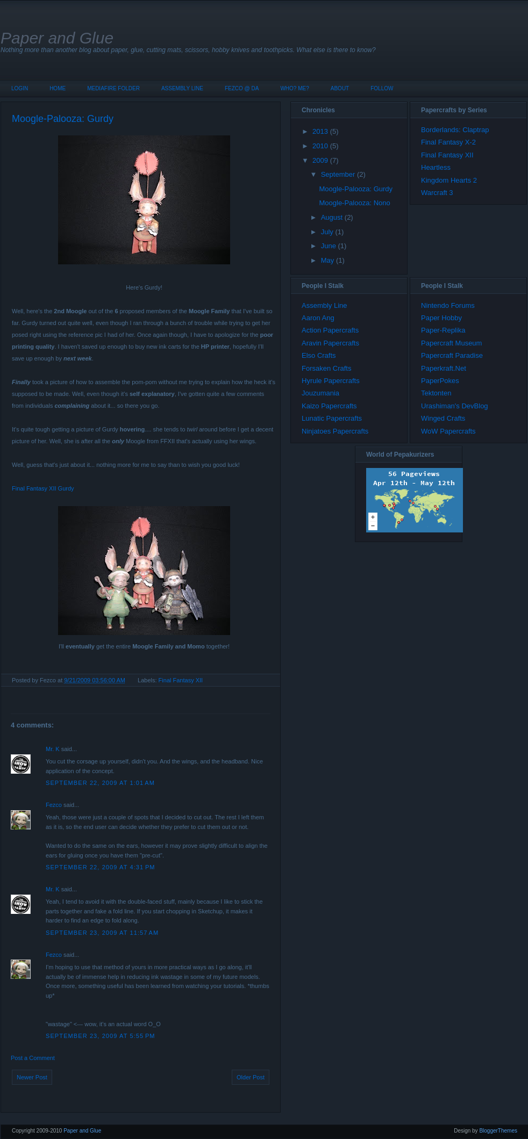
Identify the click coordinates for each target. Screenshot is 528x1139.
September (338, 174)
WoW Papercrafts (448, 431)
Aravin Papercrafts (330, 343)
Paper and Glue (57, 38)
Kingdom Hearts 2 (449, 180)
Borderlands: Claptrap (455, 130)
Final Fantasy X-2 (448, 142)
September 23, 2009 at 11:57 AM (102, 932)
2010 (320, 146)
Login (19, 88)
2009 (320, 160)
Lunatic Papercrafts (332, 418)
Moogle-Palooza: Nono (354, 203)
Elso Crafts (319, 355)
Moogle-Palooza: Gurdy (62, 118)
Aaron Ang (318, 318)
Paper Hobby (441, 318)
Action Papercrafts (330, 330)
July (327, 232)
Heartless (436, 167)
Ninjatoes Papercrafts (335, 431)
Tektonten (436, 393)
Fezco (54, 805)
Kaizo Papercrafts (329, 406)
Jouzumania (320, 393)
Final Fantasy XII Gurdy (43, 488)
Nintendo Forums (448, 305)
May (327, 260)
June (328, 246)
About (340, 88)
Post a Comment (33, 1058)
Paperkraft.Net (443, 368)
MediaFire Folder (113, 88)
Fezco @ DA (242, 88)
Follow (381, 88)
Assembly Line (182, 88)
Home (57, 88)
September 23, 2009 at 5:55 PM (100, 1036)
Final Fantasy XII (181, 680)
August (332, 217)
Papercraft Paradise (452, 355)
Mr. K (53, 749)
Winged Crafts (443, 418)
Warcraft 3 (437, 193)
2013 (320, 131)
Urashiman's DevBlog (454, 406)
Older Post (251, 1077)
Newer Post (32, 1077)
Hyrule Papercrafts (331, 381)
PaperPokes (440, 381)
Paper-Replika (443, 330)
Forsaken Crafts (326, 368)
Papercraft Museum (451, 343)
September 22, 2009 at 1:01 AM (100, 783)
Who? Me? (294, 88)
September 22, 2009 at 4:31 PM (100, 867)
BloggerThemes (498, 1131)
